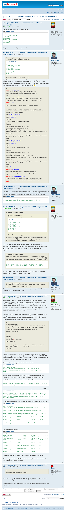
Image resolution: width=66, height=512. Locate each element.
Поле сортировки (47, 488)
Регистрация (56, 12)
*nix (21, 9)
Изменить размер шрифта (61, 9)
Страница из (56, 19)
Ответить (6, 19)
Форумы (16, 9)
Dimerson (6, 466)
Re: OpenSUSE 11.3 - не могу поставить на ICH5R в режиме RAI (25, 52)
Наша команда (20, 508)
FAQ (49, 12)
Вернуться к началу (62, 49)
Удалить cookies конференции (32, 508)
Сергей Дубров (7, 26)
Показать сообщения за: (23, 488)
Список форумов (8, 9)
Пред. (4, 488)
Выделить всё (10, 31)
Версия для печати (59, 9)
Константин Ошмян (8, 54)
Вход (62, 12)
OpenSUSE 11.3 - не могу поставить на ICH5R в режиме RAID (29, 17)
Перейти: (43, 498)
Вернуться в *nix (7, 498)
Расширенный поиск (58, 6)
